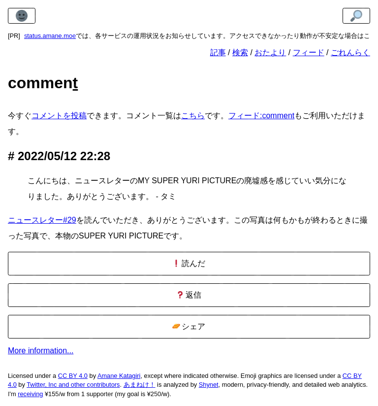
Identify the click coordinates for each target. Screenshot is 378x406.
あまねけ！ (140, 384)
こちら (193, 115)
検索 (240, 52)
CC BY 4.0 (73, 375)
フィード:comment (261, 115)
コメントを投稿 (59, 115)
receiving (30, 394)
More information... (40, 350)
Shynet (209, 384)
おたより (270, 52)
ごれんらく (350, 52)
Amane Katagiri (119, 375)
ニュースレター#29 (42, 220)
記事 (218, 52)
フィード (308, 52)
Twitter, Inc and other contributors (73, 384)
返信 (188, 295)
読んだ (188, 263)
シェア (188, 326)
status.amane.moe (50, 35)
